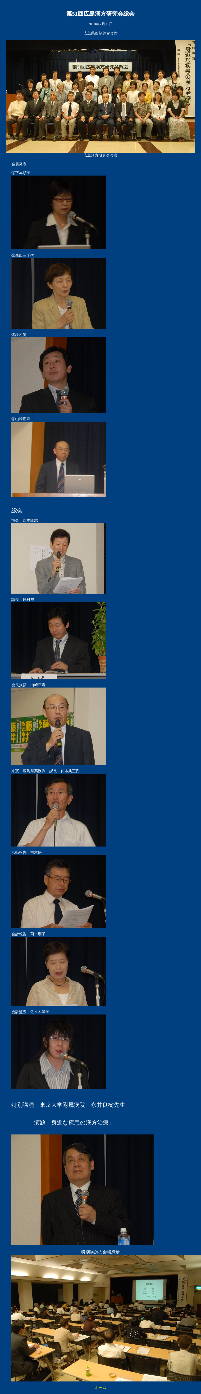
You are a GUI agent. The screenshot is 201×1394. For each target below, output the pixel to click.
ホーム (100, 1387)
